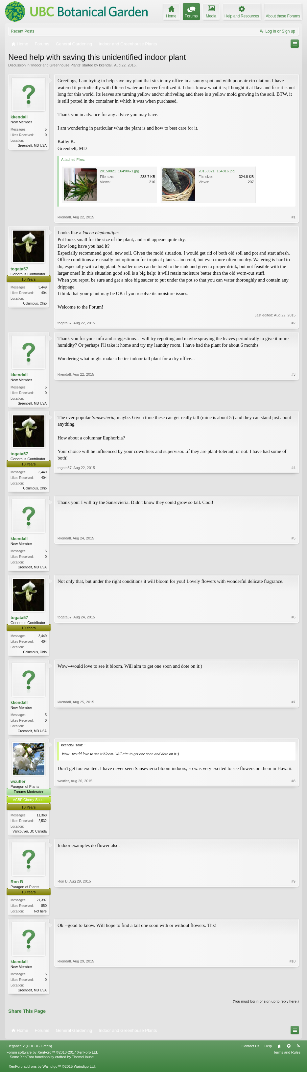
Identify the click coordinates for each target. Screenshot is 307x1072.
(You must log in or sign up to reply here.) (266, 1006)
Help (268, 1051)
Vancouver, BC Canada (29, 834)
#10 (292, 994)
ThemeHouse (83, 1062)
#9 (293, 914)
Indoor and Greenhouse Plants (56, 65)
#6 (293, 653)
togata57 (19, 268)
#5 (293, 568)
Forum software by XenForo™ (52, 1058)
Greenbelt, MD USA (32, 145)
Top (288, 1051)
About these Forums (283, 16)
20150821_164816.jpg (217, 171)
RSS (298, 1051)
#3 (293, 403)
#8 (293, 833)
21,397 (41, 904)
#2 (293, 323)
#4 (293, 488)
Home (279, 1051)
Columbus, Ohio (35, 303)
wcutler (18, 784)
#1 (293, 217)
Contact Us (250, 1051)
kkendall (105, 65)
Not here (40, 915)
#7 (293, 733)
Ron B (17, 885)
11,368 (41, 818)
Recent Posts (22, 31)
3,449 (42, 287)
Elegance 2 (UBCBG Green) (29, 1051)
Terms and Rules (286, 1058)
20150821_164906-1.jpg (119, 171)
